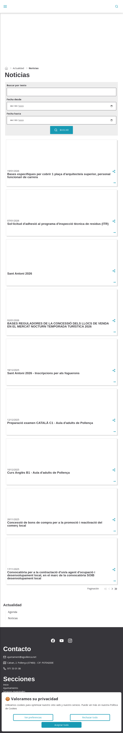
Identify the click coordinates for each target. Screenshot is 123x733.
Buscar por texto (16, 85)
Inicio (6, 684)
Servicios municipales (14, 691)
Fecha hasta (14, 113)
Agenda (12, 612)
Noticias (13, 618)
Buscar (61, 130)
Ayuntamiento (10, 688)
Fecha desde (14, 99)
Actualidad (18, 68)
